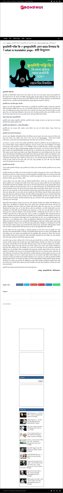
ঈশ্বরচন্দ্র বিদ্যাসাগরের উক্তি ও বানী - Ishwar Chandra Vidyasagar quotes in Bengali (34, 473)
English (28, 38)
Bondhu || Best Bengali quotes (19, 490)
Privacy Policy (20, 1)
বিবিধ (23, 38)
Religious (9, 43)
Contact (14, 1)
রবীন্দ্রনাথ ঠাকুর (16, 38)
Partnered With (29, 1)
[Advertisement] (31, 23)
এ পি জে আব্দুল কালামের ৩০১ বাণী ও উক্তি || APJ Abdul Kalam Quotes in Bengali (34, 435)
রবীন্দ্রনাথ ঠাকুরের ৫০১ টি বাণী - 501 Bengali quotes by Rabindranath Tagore (34, 421)
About (8, 1)
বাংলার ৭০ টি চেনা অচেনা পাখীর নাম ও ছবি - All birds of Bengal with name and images (35, 442)
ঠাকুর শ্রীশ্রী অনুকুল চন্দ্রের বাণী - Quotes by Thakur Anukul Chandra (34, 449)
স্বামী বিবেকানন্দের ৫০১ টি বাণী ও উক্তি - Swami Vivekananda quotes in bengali (35, 415)
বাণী (10, 38)
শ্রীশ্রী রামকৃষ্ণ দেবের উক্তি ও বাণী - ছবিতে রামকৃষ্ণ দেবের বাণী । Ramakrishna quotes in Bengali (35, 481)
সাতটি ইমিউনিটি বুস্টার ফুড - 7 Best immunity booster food (34, 456)
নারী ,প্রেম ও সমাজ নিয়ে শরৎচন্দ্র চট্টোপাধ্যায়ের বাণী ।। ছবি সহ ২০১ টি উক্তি (34, 428)
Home (4, 1)
